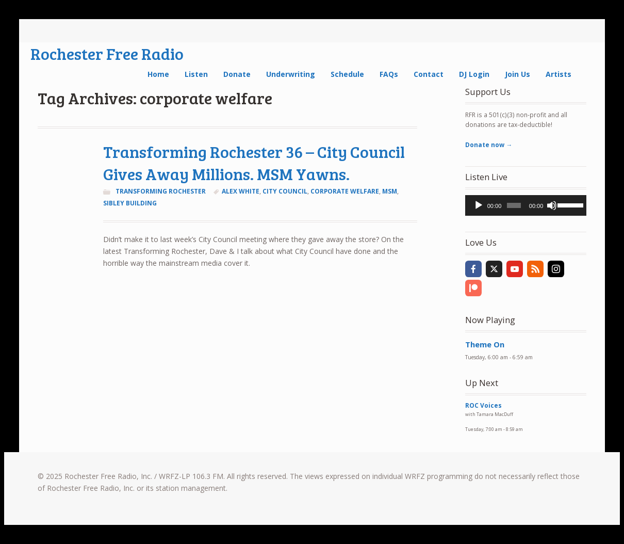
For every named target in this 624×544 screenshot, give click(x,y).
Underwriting (290, 74)
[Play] (478, 205)
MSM (389, 191)
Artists (558, 74)
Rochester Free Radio (107, 53)
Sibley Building (130, 203)
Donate (237, 74)
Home (158, 74)
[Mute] (552, 205)
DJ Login (474, 74)
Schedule (347, 74)
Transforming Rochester (161, 191)
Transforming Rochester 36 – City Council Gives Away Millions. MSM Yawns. (254, 162)
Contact (429, 74)
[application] (525, 205)
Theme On (484, 344)
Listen (196, 74)
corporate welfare (344, 191)
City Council (284, 191)
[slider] (513, 205)
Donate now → (488, 144)
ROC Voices (483, 405)
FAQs (389, 74)
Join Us (517, 74)
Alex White (240, 191)
